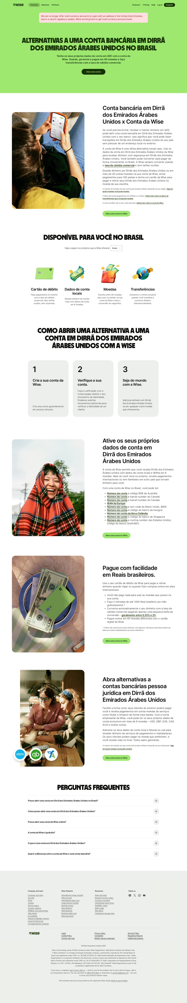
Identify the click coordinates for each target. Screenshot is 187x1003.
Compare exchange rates (104, 913)
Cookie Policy (66, 936)
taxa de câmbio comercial (119, 165)
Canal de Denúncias (35, 921)
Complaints (99, 936)
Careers (31, 903)
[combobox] (116, 248)
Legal (63, 933)
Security (31, 898)
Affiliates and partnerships (38, 911)
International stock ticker (104, 903)
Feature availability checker (38, 919)
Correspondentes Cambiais (38, 924)
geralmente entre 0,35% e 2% (139, 615)
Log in (159, 5)
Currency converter (102, 900)
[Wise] (18, 4)
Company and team (35, 895)
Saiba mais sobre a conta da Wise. (150, 203)
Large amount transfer (70, 903)
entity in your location (119, 981)
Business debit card (69, 913)
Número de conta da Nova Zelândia (127, 513)
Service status (33, 906)
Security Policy (133, 933)
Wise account (66, 898)
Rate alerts (99, 911)
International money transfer (72, 895)
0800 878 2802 (93, 973)
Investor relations (34, 908)
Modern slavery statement (105, 938)
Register (169, 5)
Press (30, 900)
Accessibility (32, 916)
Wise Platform (66, 908)
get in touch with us (77, 970)
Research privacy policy (104, 898)
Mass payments (67, 916)
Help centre (32, 913)
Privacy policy (100, 933)
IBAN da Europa (116, 503)
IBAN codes (99, 908)
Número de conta (117, 493)
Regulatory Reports (135, 936)
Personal (34, 5)
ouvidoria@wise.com (120, 973)
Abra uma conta (93, 72)
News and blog (101, 895)
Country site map (68, 938)
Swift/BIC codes (101, 906)
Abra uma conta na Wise (116, 213)
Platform (55, 5)
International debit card (70, 900)
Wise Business (66, 911)
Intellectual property (135, 938)
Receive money (67, 906)
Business (45, 5)
